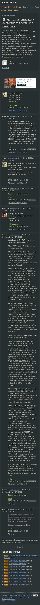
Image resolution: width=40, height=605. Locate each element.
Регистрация (28, 7)
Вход (37, 7)
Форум (3, 10)
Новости (4, 7)
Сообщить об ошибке (8, 599)
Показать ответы (15, 229)
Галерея (11, 7)
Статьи (18, 7)
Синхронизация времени (18, 561)
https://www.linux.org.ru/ (9, 600)
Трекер (9, 10)
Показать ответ (14, 110)
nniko (10, 61)
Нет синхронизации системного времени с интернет (18, 23)
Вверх (35, 595)
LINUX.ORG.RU (10, 2)
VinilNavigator (13, 224)
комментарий (14, 116)
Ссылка (5, 68)
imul (9, 105)
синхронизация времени (17, 564)
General (12, 15)
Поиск (15, 10)
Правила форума (15, 595)
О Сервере (5, 595)
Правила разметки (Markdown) (19, 597)
